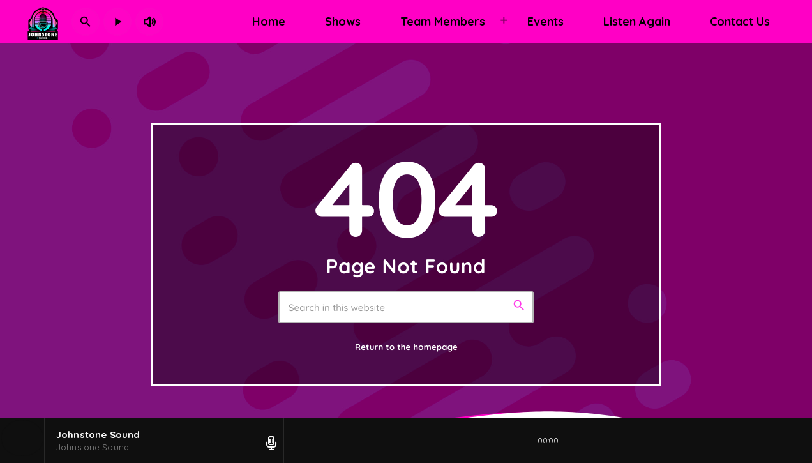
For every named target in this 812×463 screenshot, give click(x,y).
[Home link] (42, 21)
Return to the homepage (406, 347)
